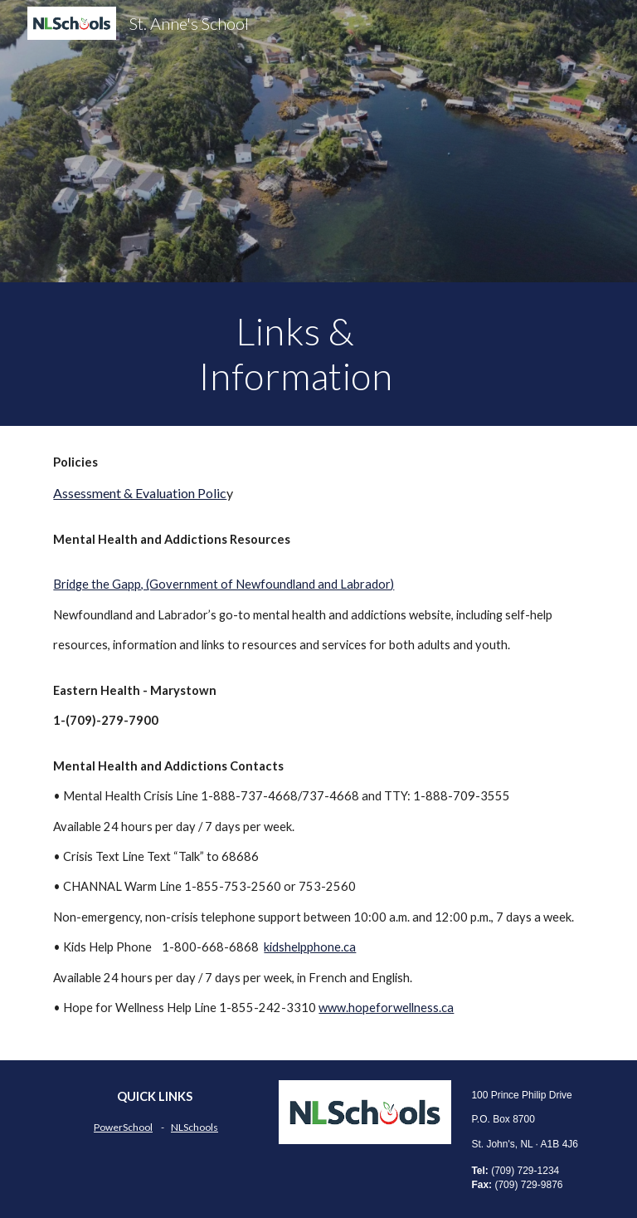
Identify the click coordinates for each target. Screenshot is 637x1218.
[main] (295, 354)
